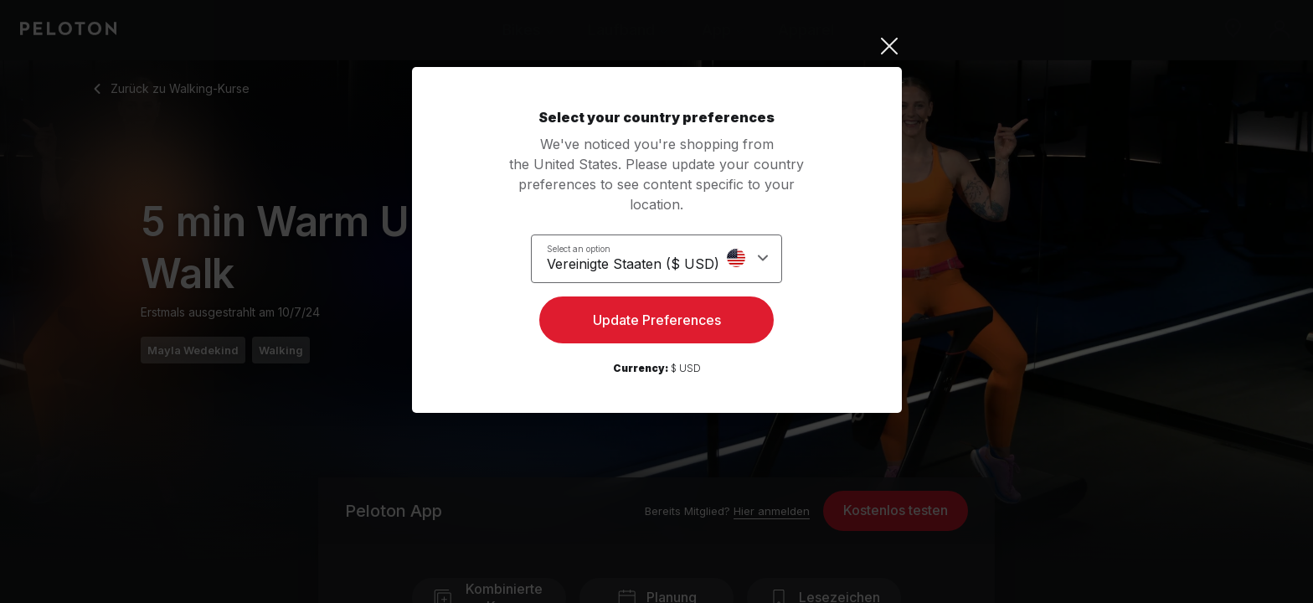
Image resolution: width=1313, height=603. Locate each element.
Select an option (588, 248)
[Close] (657, 46)
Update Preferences (657, 323)
